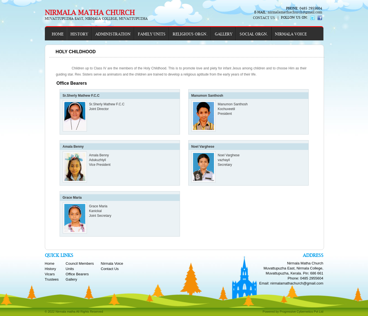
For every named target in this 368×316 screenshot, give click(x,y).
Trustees (52, 279)
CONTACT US (264, 18)
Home (50, 263)
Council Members (80, 263)
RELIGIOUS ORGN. (190, 34)
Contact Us (110, 269)
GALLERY (223, 34)
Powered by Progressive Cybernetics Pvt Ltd (293, 311)
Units (70, 269)
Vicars (50, 274)
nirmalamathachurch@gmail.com (294, 12)
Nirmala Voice (112, 263)
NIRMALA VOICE (291, 34)
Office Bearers (77, 274)
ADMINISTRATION (113, 34)
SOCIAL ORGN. (254, 34)
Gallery (71, 279)
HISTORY (79, 34)
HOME (58, 34)
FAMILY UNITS (151, 34)
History (50, 269)
